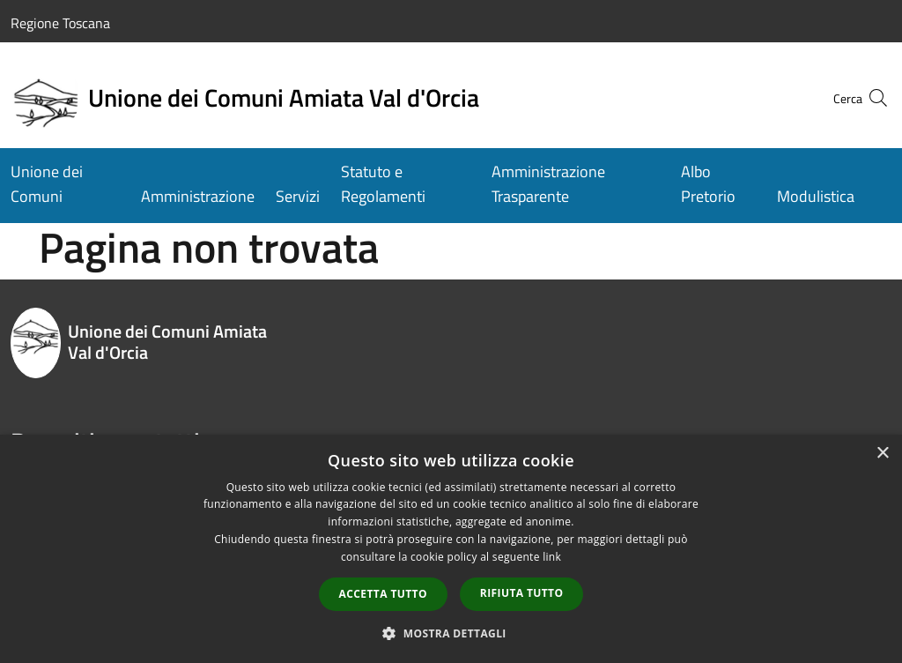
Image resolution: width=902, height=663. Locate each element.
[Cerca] (870, 98)
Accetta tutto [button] (383, 593)
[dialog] (451, 549)
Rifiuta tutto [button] (522, 592)
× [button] (882, 453)
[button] (451, 633)
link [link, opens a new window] (552, 556)
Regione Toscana (60, 23)
